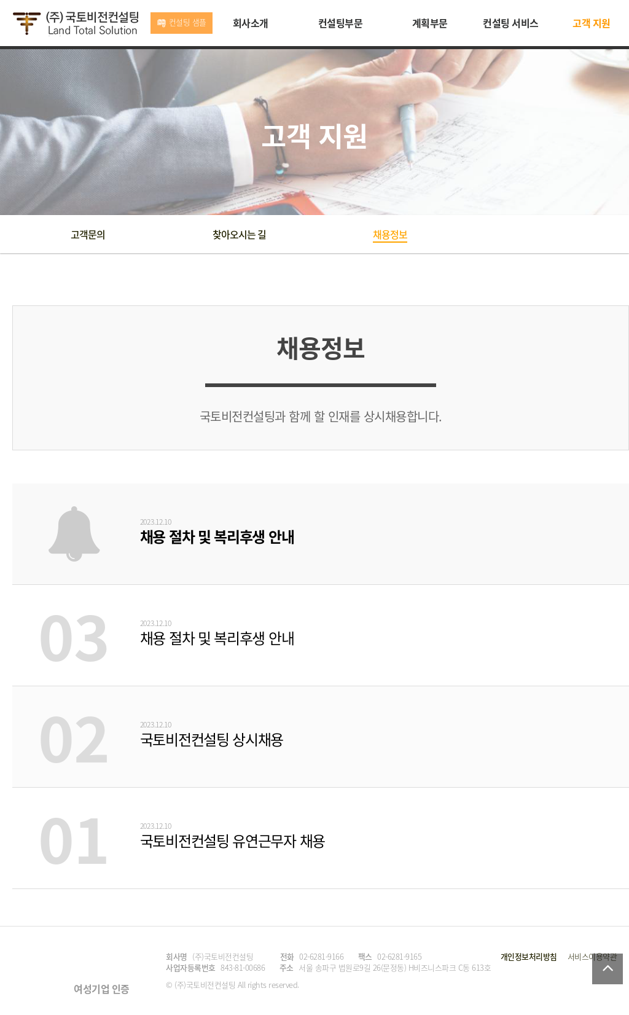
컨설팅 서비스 (511, 22)
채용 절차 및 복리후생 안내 (217, 536)
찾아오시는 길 (239, 234)
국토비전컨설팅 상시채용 (211, 739)
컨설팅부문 (340, 22)
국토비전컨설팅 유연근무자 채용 (232, 840)
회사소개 (250, 22)
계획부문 (430, 22)
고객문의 (88, 234)
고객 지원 (591, 22)
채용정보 (390, 234)
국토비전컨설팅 (75, 24)
